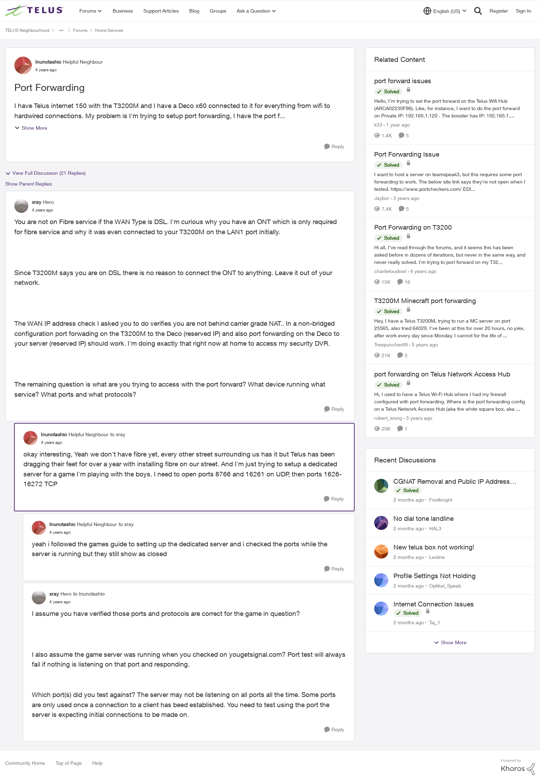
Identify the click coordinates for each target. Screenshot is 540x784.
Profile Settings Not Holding (434, 576)
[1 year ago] (397, 124)
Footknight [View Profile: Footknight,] (440, 500)
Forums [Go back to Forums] (80, 30)
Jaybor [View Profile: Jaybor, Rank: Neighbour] (381, 198)
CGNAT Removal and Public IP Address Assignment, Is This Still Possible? (451, 481)
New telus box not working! (433, 547)
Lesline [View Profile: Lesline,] (437, 557)
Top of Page (69, 763)
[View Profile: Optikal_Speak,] (381, 580)
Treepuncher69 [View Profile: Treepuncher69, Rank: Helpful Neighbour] (391, 344)
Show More (30, 128)
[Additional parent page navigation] (61, 30)
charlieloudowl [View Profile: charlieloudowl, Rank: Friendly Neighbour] (390, 271)
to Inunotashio (89, 594)
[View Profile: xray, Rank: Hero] (21, 206)
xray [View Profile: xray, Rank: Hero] (36, 202)
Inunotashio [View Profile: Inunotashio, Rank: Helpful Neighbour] (48, 62)
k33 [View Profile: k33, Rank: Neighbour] (378, 125)
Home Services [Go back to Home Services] (109, 30)
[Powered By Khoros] (518, 767)
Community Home (25, 763)
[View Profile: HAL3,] (381, 523)
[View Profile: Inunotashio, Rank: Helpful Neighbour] (23, 65)
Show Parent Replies (28, 184)
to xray (117, 434)
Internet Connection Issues (433, 604)
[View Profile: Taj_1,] (381, 609)
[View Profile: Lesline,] (381, 552)
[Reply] (334, 146)
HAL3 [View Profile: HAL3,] (435, 528)
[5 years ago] (423, 344)
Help (97, 763)
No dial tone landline (423, 518)
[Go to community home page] (35, 10)
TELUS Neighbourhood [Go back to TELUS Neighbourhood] (27, 30)
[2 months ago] (408, 499)
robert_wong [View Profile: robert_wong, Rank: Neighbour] (388, 417)
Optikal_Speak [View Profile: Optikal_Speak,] (445, 585)
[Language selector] (445, 11)
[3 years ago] (405, 197)
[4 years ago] (422, 271)
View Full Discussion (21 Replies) (45, 173)
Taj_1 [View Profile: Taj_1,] (434, 622)
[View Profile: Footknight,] (381, 486)
